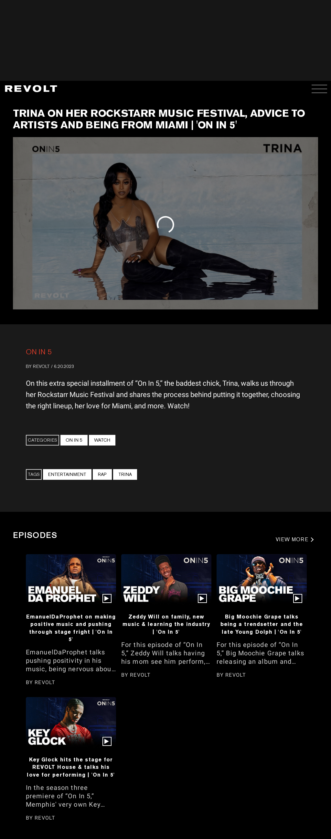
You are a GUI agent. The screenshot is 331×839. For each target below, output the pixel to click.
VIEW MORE (292, 539)
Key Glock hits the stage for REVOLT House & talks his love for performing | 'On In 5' (71, 767)
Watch (102, 440)
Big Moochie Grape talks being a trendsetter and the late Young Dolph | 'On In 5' (261, 624)
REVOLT (41, 366)
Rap (102, 474)
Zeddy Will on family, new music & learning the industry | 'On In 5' (166, 624)
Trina (125, 474)
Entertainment (67, 474)
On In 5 (39, 351)
